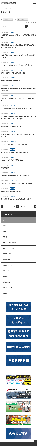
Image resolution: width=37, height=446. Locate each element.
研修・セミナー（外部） (9, 248)
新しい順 (30, 22)
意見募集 (5, 293)
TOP (2, 8)
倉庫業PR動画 (6, 259)
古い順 (34, 22)
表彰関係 (5, 276)
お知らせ (5, 225)
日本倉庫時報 (6, 282)
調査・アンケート (7, 287)
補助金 (4, 231)
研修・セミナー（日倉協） (10, 242)
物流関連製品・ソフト (8, 265)
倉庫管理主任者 (7, 254)
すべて (4, 220)
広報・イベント (7, 271)
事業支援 (5, 237)
